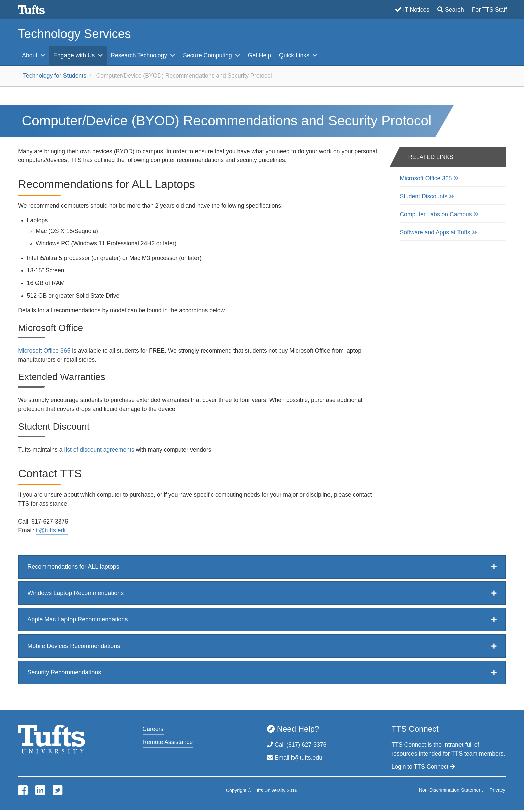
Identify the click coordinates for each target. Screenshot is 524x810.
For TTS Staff (489, 9)
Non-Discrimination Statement (451, 790)
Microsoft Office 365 (44, 350)
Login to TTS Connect (423, 766)
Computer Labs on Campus (436, 214)
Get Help (259, 55)
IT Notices (416, 9)
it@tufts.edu (52, 530)
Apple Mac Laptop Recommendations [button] (77, 619)
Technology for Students (54, 75)
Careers (153, 729)
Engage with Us (74, 55)
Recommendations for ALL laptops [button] (73, 566)
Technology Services (74, 34)
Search (454, 9)
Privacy (497, 790)
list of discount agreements (99, 449)
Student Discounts (423, 196)
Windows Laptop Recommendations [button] (75, 593)
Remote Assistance (168, 742)
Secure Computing (208, 55)
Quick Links (295, 55)
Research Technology (140, 55)
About (30, 55)
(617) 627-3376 (306, 744)
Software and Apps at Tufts (435, 232)
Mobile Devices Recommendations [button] (73, 646)
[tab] (262, 567)
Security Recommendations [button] (64, 672)
